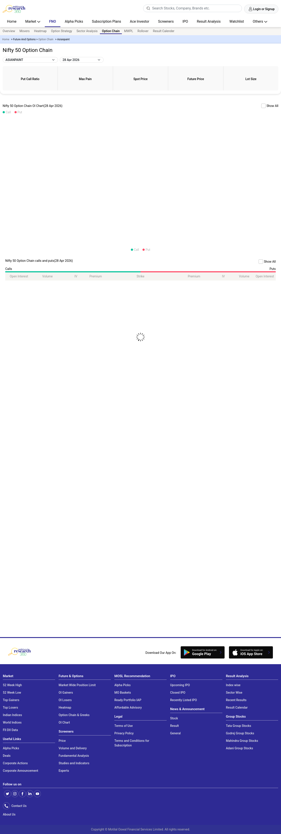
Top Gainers (11, 700)
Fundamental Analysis (74, 755)
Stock (174, 718)
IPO (185, 21)
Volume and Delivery (73, 748)
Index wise (233, 685)
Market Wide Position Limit (77, 685)
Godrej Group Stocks (240, 733)
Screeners (166, 21)
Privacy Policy (124, 733)
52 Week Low (12, 692)
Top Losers (10, 707)
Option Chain (45, 39)
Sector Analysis (86, 31)
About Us (9, 814)
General (175, 733)
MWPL (128, 31)
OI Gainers (66, 692)
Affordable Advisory (128, 707)
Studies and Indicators (74, 763)
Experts (64, 770)
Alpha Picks (74, 21)
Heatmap (40, 31)
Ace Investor (139, 21)
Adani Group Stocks (239, 748)
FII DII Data (10, 730)
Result (174, 726)
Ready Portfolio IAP (127, 700)
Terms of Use (123, 726)
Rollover (142, 31)
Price (62, 740)
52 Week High (12, 685)
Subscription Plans (106, 21)
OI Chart (64, 722)
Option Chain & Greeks (74, 715)
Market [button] (31, 21)
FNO (52, 21)
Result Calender (164, 31)
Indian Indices (12, 715)
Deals (7, 755)
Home (11, 21)
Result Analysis (209, 21)
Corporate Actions (15, 763)
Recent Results (236, 700)
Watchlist (236, 21)
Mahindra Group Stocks (242, 740)
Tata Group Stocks (238, 726)
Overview (9, 31)
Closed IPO (177, 692)
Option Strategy (61, 31)
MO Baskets (122, 692)
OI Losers (65, 700)
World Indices (12, 722)
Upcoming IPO (180, 685)
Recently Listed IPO (183, 700)
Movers (25, 31)
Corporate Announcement (20, 770)
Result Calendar (237, 707)
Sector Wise (234, 692)
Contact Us (18, 806)
